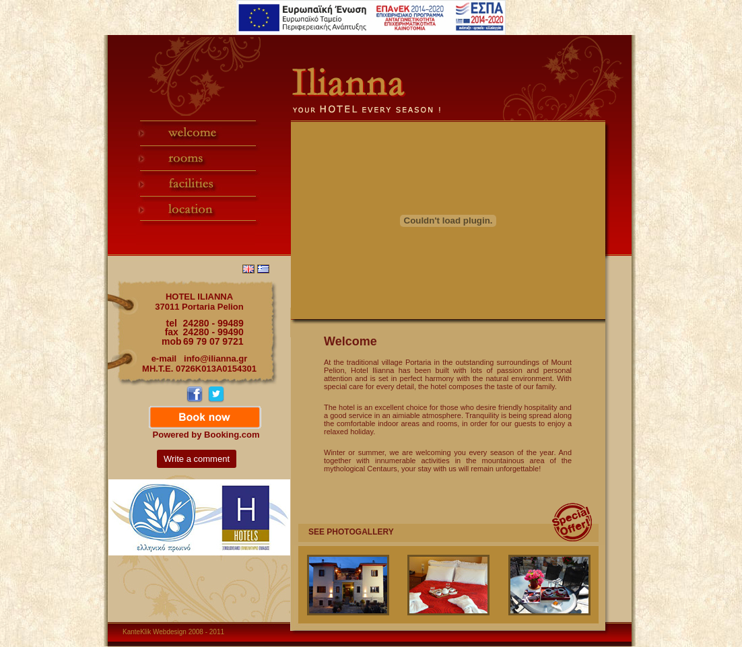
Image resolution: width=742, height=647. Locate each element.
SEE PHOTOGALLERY (351, 532)
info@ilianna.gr (215, 358)
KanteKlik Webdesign (155, 632)
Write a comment (197, 459)
